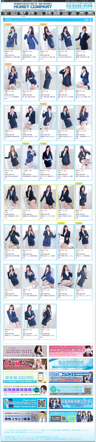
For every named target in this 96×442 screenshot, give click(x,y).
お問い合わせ (38, 432)
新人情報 (24, 430)
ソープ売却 (54, 437)
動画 (43, 430)
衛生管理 (7, 432)
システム (31, 430)
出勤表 (12, 430)
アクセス (48, 430)
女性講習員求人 (65, 430)
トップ (7, 430)
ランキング (84, 430)
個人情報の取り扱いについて (24, 432)
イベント (37, 430)
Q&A (12, 432)
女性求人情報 (56, 430)
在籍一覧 (18, 430)
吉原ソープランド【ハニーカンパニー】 (24, 437)
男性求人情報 (76, 430)
